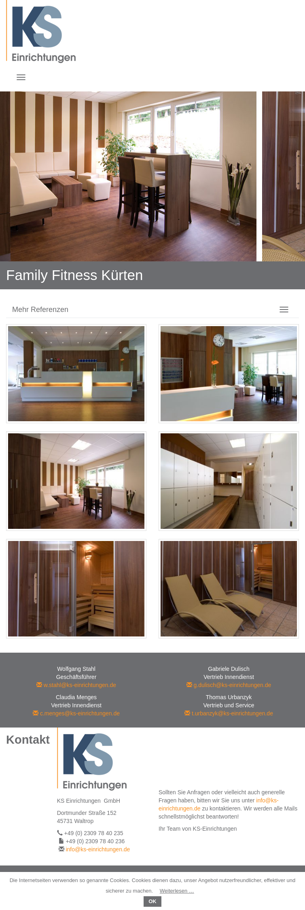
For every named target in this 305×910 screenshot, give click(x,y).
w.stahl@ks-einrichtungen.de (76, 685)
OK (152, 901)
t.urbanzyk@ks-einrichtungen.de (228, 713)
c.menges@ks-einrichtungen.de (76, 713)
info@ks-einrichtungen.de (98, 849)
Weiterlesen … (177, 891)
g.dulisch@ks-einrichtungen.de (228, 685)
